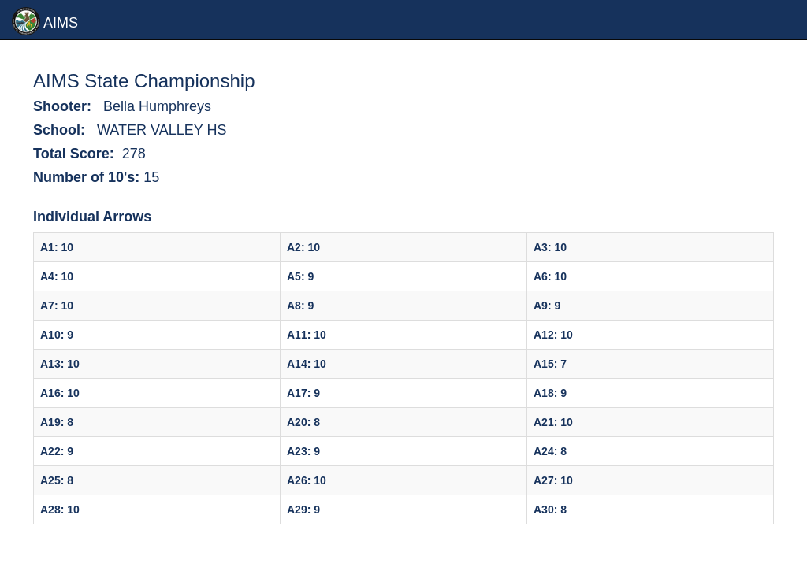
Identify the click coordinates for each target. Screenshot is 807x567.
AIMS (45, 21)
